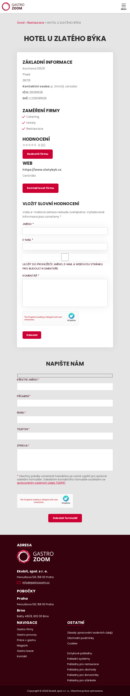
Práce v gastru (26, 640)
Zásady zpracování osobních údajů (90, 633)
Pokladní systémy (78, 659)
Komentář (31, 275)
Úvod (20, 22)
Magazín (22, 645)
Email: (21, 412)
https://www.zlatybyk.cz (42, 170)
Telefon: (22, 429)
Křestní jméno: (27, 379)
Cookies (72, 643)
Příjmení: (23, 396)
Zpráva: (22, 445)
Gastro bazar (25, 651)
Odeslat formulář (65, 518)
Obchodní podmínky (80, 638)
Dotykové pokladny (79, 653)
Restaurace (35, 22)
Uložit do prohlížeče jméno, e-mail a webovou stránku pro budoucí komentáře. (63, 266)
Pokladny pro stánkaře (81, 680)
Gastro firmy (25, 629)
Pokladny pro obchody (81, 669)
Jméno (28, 224)
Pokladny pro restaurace (83, 664)
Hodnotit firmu (37, 154)
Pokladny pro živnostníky (83, 675)
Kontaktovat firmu (40, 188)
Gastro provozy (27, 635)
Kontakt (22, 656)
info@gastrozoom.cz (36, 582)
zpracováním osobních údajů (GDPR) (41, 483)
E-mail (28, 240)
